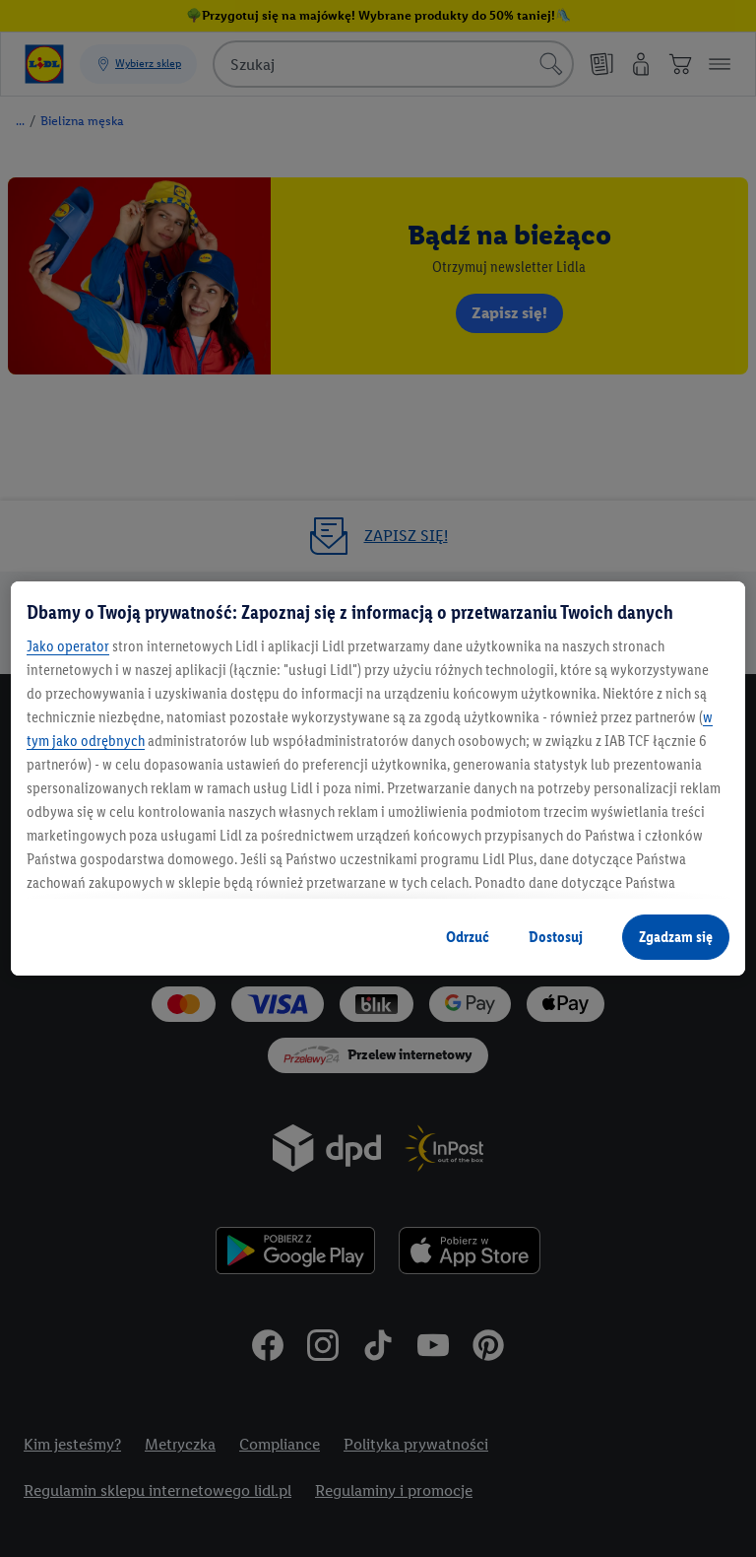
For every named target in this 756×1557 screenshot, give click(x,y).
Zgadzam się (676, 936)
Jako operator (68, 646)
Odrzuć (467, 936)
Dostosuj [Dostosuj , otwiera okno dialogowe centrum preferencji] (556, 936)
